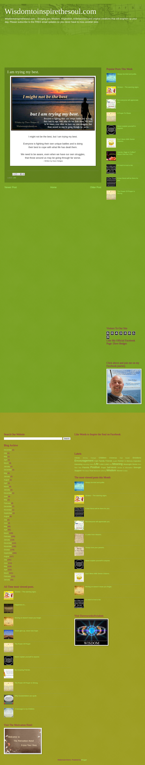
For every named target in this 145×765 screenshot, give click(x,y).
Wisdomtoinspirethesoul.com (50, 11)
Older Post (95, 187)
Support (78, 470)
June (6, 496)
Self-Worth (111, 467)
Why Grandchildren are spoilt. (26, 696)
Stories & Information (125, 467)
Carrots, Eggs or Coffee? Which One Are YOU (126, 153)
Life (14, 178)
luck (110, 464)
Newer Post (11, 187)
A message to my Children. (25, 709)
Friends (109, 461)
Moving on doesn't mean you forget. (28, 618)
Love (106, 464)
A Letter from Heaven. (93, 535)
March (6, 463)
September (8, 513)
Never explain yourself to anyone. (27, 657)
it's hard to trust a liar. (125, 165)
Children (102, 458)
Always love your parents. (94, 547)
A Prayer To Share (124, 113)
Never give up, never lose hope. (26, 631)
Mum (139, 464)
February (7, 503)
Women (120, 471)
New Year (77, 467)
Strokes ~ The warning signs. (128, 87)
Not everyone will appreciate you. (97, 522)
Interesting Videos (88, 464)
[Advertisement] (72, 45)
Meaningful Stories (130, 464)
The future (85, 471)
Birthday (85, 458)
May (5, 457)
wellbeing (103, 471)
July (5, 453)
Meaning (117, 463)
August (6, 480)
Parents (85, 467)
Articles (77, 458)
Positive (95, 467)
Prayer (103, 468)
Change (93, 458)
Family (102, 461)
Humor (121, 461)
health (115, 461)
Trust (91, 471)
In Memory (128, 461)
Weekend (97, 471)
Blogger (84, 760)
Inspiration (137, 461)
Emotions (137, 458)
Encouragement (83, 460)
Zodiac (125, 471)
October (7, 550)
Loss (101, 464)
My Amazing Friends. (22, 670)
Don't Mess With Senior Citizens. (97, 574)
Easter (127, 458)
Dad (121, 458)
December (8, 450)
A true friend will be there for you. (97, 508)
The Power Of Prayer (22, 644)
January (7, 466)
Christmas (113, 458)
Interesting (78, 464)
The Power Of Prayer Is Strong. (26, 683)
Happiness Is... (20, 605)
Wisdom (111, 470)
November (8, 510)
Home (53, 187)
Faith (96, 461)
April (5, 460)
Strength (137, 467)
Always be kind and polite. (127, 74)
